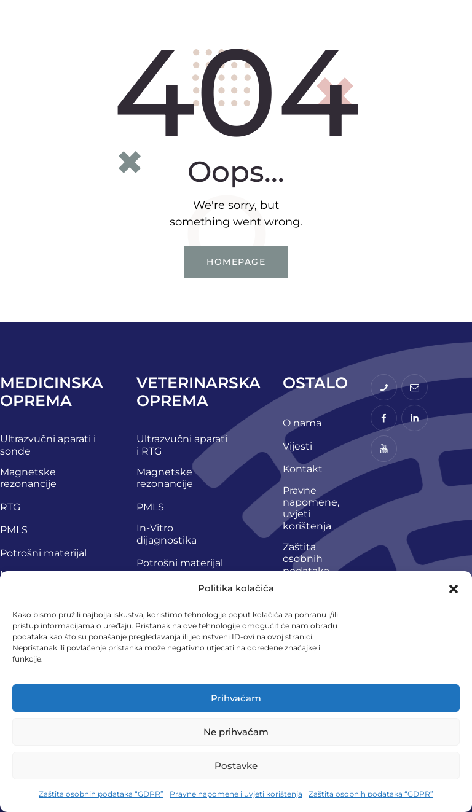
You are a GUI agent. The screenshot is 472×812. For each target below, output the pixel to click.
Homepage (236, 261)
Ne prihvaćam (236, 732)
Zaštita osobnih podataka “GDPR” (101, 793)
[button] (453, 589)
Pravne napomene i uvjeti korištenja (236, 793)
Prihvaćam (236, 698)
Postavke (236, 765)
